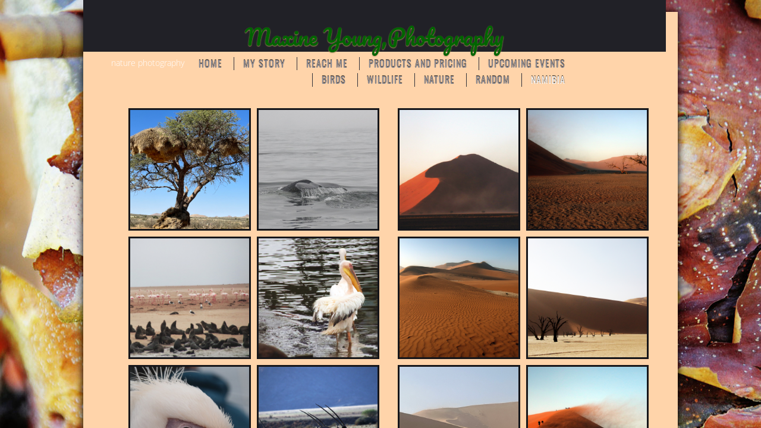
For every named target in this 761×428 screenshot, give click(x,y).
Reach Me (327, 63)
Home (210, 63)
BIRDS (334, 79)
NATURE (439, 79)
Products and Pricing (418, 63)
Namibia (548, 79)
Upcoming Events (526, 63)
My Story (264, 63)
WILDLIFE (385, 79)
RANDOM (493, 79)
